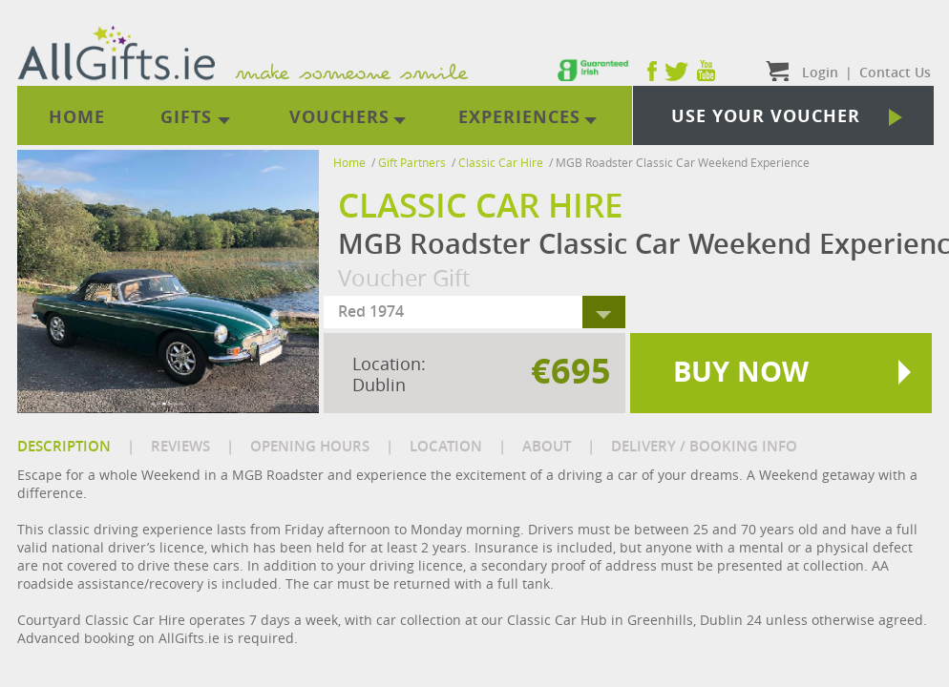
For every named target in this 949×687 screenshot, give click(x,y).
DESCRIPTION (64, 446)
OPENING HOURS (309, 446)
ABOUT (546, 446)
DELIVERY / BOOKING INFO (704, 446)
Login (820, 72)
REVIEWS (180, 446)
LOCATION (446, 446)
